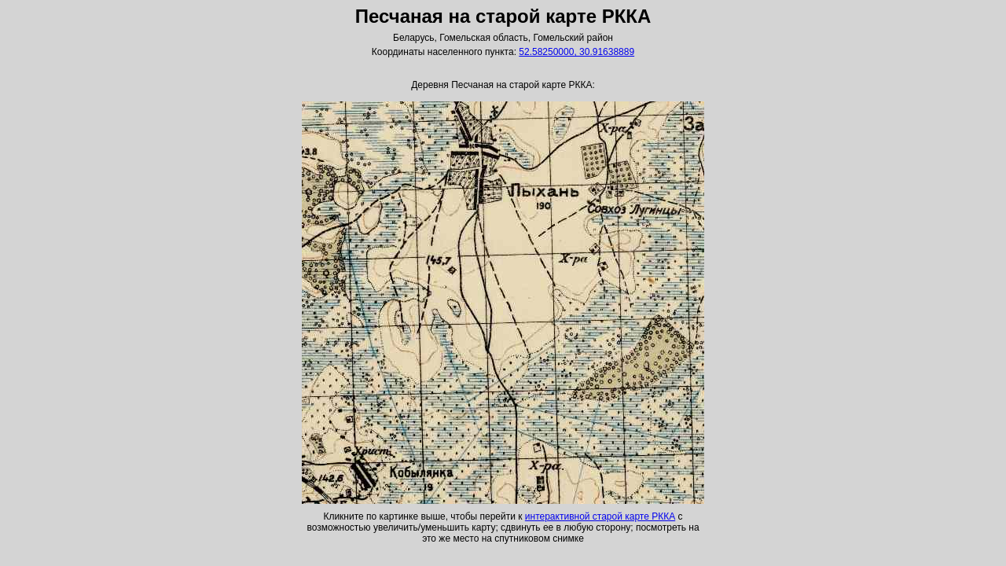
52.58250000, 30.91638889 (576, 51)
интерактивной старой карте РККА (600, 516)
